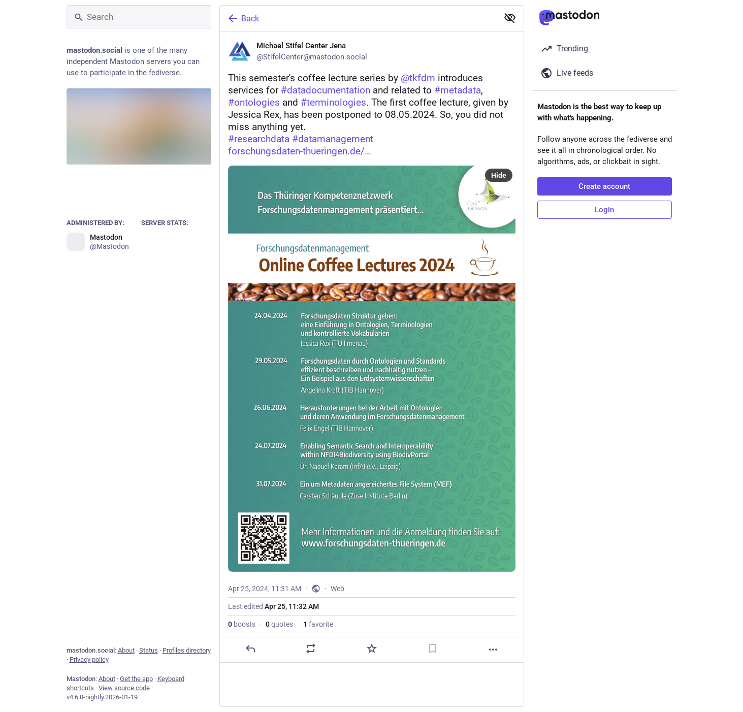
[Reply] (250, 648)
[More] (493, 649)
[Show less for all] (510, 18)
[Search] (139, 16)
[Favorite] (371, 648)
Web (337, 589)
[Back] (358, 18)
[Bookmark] (432, 648)
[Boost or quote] (311, 648)
